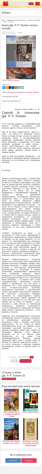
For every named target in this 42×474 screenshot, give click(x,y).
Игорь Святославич (31, 412)
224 (23, 357)
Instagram (29, 460)
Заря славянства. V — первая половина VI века (11, 414)
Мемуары (36, 92)
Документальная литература (16, 20)
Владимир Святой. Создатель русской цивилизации (30, 443)
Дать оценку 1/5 (4, 32)
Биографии (28, 92)
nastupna (31, 357)
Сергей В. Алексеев (33, 20)
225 (27, 357)
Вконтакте (13, 460)
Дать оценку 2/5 (6, 32)
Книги (3, 20)
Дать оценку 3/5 (9, 32)
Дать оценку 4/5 (12, 32)
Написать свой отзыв (8, 379)
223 (20, 357)
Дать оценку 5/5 (14, 32)
